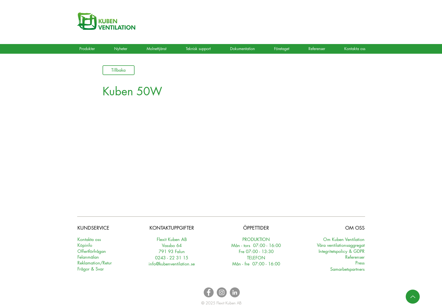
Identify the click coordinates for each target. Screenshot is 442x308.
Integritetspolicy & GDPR (342, 251)
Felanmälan (88, 257)
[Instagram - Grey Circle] (222, 292)
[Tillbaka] (119, 70)
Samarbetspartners (347, 269)
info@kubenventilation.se (172, 264)
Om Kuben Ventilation (344, 239)
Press (360, 263)
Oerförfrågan (91, 251)
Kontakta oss (89, 239)
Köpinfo (84, 245)
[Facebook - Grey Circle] (209, 292)
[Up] (413, 297)
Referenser (355, 257)
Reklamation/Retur (94, 263)
